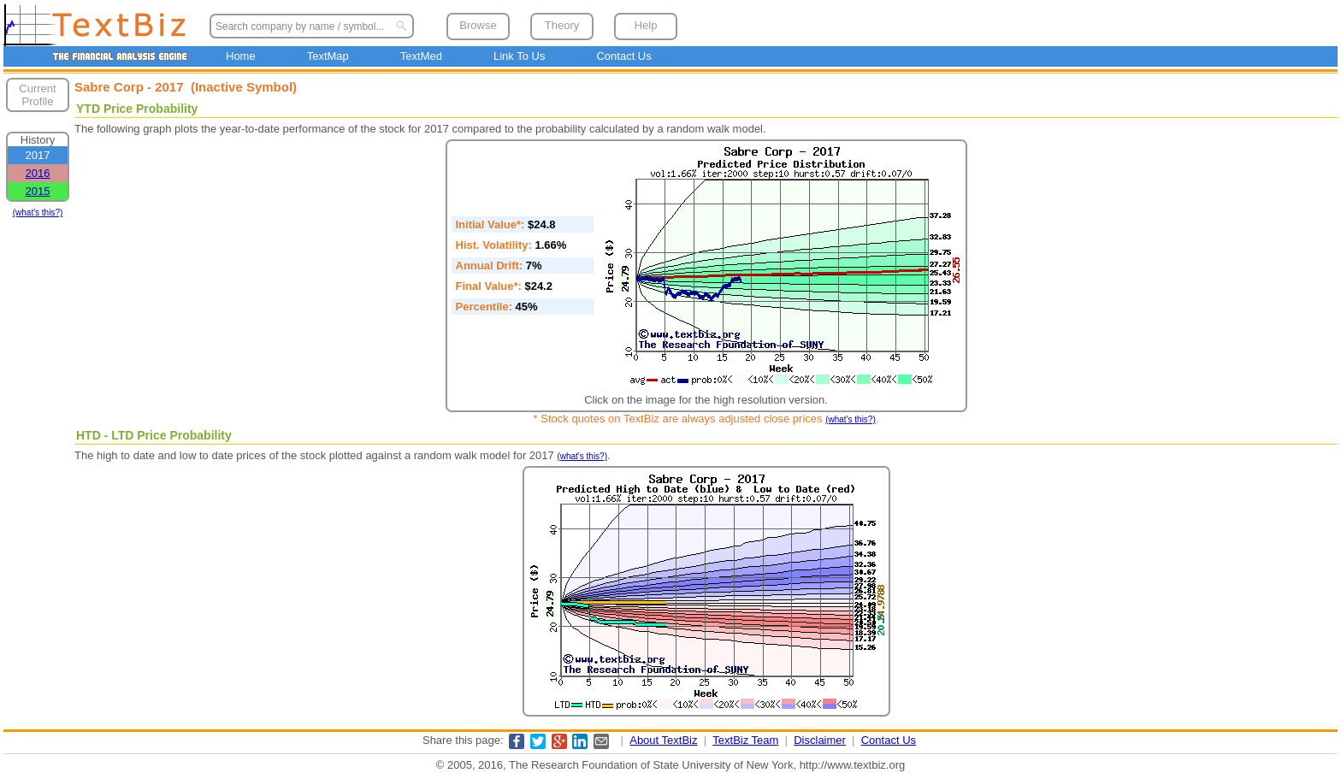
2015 (38, 191)
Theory (562, 25)
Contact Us (623, 56)
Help (646, 25)
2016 (38, 173)
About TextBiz (663, 740)
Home (241, 56)
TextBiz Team (745, 740)
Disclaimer (820, 740)
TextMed (421, 56)
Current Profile (37, 95)
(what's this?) (38, 212)
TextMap (328, 56)
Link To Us (519, 56)
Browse (477, 25)
